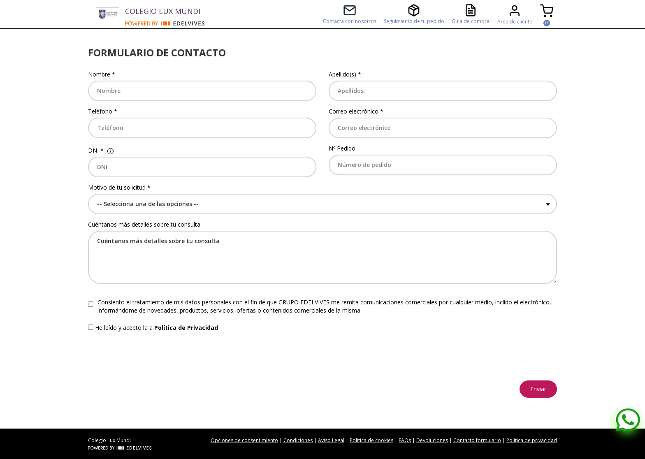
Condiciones (298, 440)
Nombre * (101, 74)
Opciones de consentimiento (244, 440)
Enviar (538, 389)
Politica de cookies (371, 440)
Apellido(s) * (345, 74)
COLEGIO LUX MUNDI (162, 11)
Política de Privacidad (186, 328)
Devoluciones (432, 440)
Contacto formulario (477, 440)
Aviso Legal (331, 440)
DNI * (96, 150)
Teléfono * (102, 111)
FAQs (405, 440)
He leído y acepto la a (156, 328)
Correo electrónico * (356, 111)
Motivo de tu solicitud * (119, 187)
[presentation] (150, 356)
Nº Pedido (342, 148)
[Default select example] (322, 204)
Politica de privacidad (531, 440)
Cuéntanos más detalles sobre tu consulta (144, 224)
